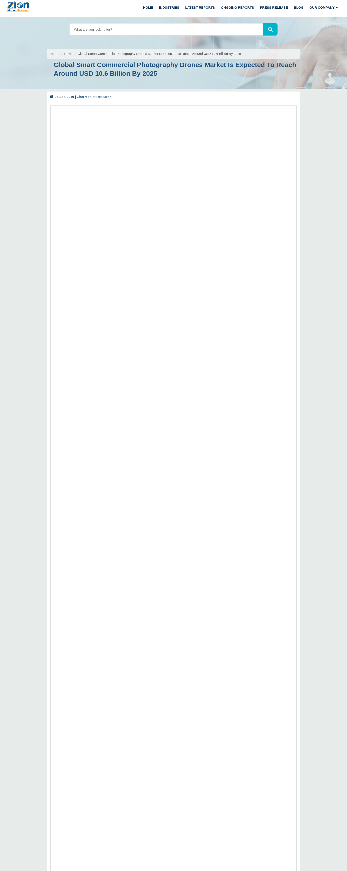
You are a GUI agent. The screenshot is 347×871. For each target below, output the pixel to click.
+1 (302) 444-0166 (41, 794)
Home (148, 7)
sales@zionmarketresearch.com (88, 646)
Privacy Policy (218, 772)
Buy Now (214, 163)
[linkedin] (33, 837)
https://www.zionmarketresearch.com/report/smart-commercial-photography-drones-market (218, 184)
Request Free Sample (141, 163)
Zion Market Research (209, 862)
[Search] (270, 29)
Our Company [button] (324, 7)
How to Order (217, 700)
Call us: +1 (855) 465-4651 (63, 726)
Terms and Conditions (224, 758)
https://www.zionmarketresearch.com (95, 652)
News (68, 54)
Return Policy (217, 722)
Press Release (274, 7)
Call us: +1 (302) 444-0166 (29, 720)
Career (213, 787)
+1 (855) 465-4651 (49, 800)
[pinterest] (45, 837)
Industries (169, 7)
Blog (299, 7)
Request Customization (182, 163)
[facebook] (21, 837)
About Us (214, 750)
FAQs (212, 714)
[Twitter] (9, 837)
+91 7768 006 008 (61, 766)
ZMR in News (218, 780)
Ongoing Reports (237, 7)
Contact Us (216, 765)
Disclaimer (215, 707)
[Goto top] (338, 848)
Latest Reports (200, 7)
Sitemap (214, 729)
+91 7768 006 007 (32, 766)
